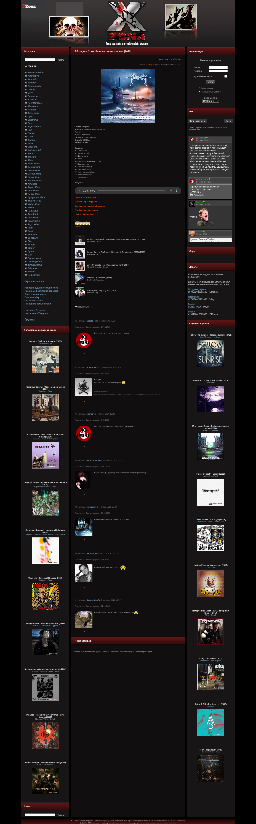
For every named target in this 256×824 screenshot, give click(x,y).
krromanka (193, 297)
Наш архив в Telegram (36, 313)
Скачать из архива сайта (86, 197)
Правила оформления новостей (41, 291)
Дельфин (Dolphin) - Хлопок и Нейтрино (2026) (45, 531)
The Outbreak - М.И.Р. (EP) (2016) (210, 519)
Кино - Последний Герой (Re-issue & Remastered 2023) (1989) (116, 239)
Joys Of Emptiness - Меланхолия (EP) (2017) (108, 265)
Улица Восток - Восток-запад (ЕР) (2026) (45, 623)
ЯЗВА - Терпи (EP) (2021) (210, 750)
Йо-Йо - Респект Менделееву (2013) (211, 565)
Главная (32, 66)
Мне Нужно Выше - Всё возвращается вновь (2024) (210, 427)
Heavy (167, 59)
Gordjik (90, 321)
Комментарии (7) (84, 307)
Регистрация (207, 88)
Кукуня (191, 312)
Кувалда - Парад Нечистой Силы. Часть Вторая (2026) (45, 716)
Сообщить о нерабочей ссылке (90, 206)
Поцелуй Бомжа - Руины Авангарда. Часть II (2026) (45, 483)
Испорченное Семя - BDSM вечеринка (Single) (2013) (210, 612)
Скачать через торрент (86, 202)
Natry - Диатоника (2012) (210, 658)
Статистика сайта (34, 300)
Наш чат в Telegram (35, 310)
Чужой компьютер (203, 76)
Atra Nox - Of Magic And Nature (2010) (210, 380)
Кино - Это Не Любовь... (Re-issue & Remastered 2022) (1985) (116, 252)
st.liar (148, 64)
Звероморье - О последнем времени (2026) (45, 669)
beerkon (90, 414)
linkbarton (91, 507)
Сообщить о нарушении (86, 210)
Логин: (197, 67)
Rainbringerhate (94, 460)
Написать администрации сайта (41, 288)
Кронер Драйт (93, 600)
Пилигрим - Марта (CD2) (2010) (101, 290)
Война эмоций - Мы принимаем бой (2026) (45, 763)
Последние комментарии (38, 304)
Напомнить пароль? (211, 92)
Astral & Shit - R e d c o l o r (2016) (211, 704)
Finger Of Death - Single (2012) (210, 474)
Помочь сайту (32, 297)
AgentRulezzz (93, 367)
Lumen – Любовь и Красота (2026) (45, 341)
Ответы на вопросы (35, 294)
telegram (78, 182)
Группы (30, 319)
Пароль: (198, 71)
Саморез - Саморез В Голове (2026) (45, 578)
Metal (161, 59)
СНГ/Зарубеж (176, 59)
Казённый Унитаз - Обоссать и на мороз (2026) (45, 388)
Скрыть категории (34, 281)
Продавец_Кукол (197, 289)
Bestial (191, 304)
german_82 (92, 553)
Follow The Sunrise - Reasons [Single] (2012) (211, 335)
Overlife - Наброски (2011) (99, 278)
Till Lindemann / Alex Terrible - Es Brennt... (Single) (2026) (45, 436)
